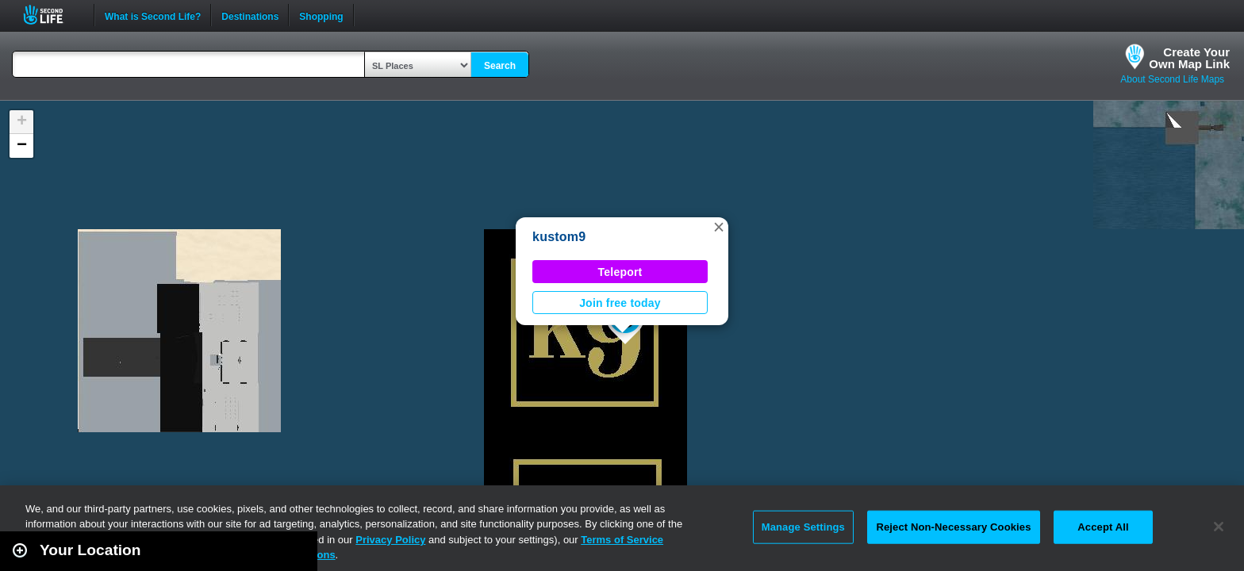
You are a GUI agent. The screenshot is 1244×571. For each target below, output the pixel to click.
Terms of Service (622, 540)
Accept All (1102, 527)
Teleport (620, 272)
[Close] (1218, 526)
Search (500, 65)
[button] (718, 226)
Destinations (249, 15)
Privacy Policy (390, 540)
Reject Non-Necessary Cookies (953, 527)
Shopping (321, 15)
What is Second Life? (153, 15)
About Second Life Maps (1172, 79)
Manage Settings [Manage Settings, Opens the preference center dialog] (803, 527)
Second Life (52, 14)
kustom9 (559, 236)
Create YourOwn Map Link (1189, 58)
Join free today (620, 303)
